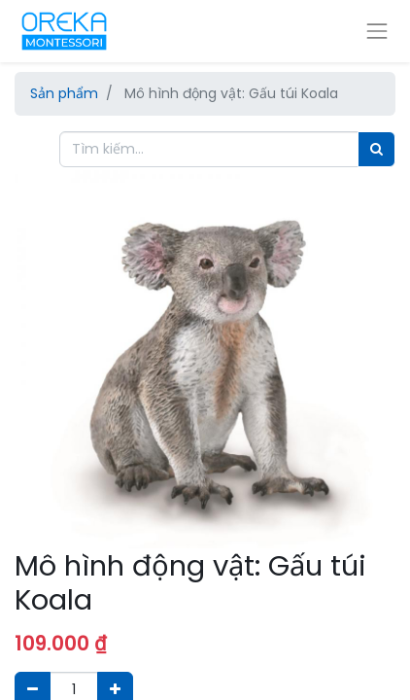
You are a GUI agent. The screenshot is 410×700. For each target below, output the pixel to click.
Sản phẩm (64, 93)
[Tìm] (376, 149)
